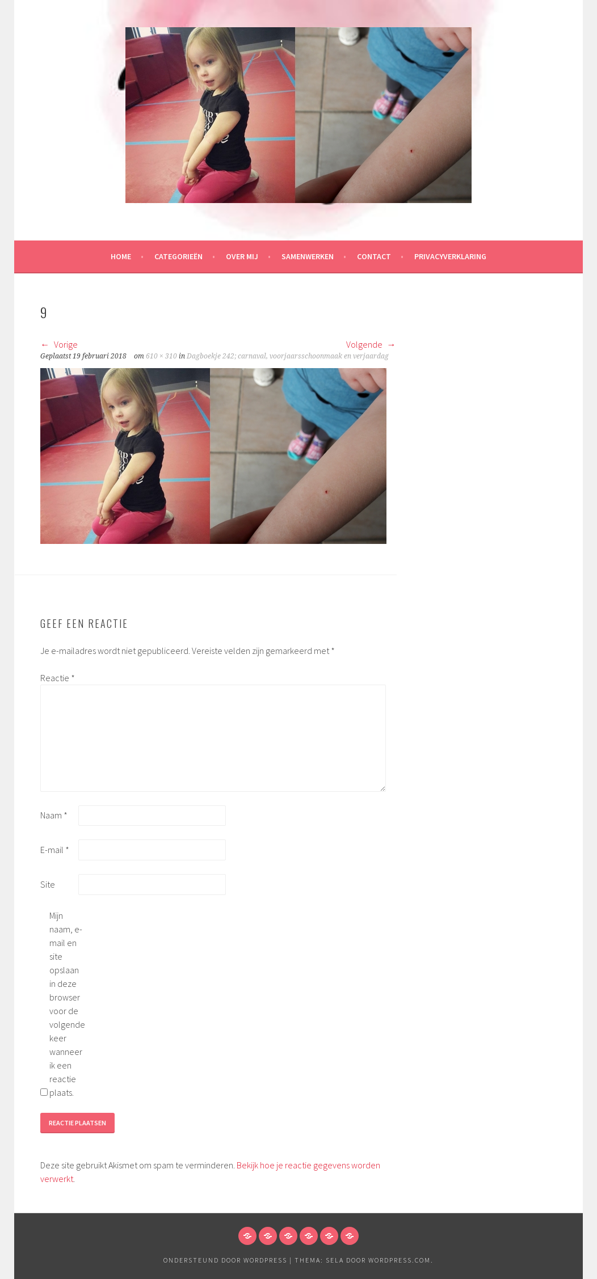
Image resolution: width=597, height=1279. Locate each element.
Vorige (59, 344)
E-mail (54, 849)
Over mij (242, 256)
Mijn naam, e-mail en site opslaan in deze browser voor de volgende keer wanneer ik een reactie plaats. (67, 1004)
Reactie (57, 677)
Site (47, 884)
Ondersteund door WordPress (225, 1260)
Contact (374, 256)
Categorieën (178, 256)
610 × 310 (161, 356)
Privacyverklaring (450, 256)
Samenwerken (307, 256)
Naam (54, 815)
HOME (121, 256)
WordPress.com (399, 1260)
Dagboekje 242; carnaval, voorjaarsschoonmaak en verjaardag (288, 356)
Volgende (371, 344)
